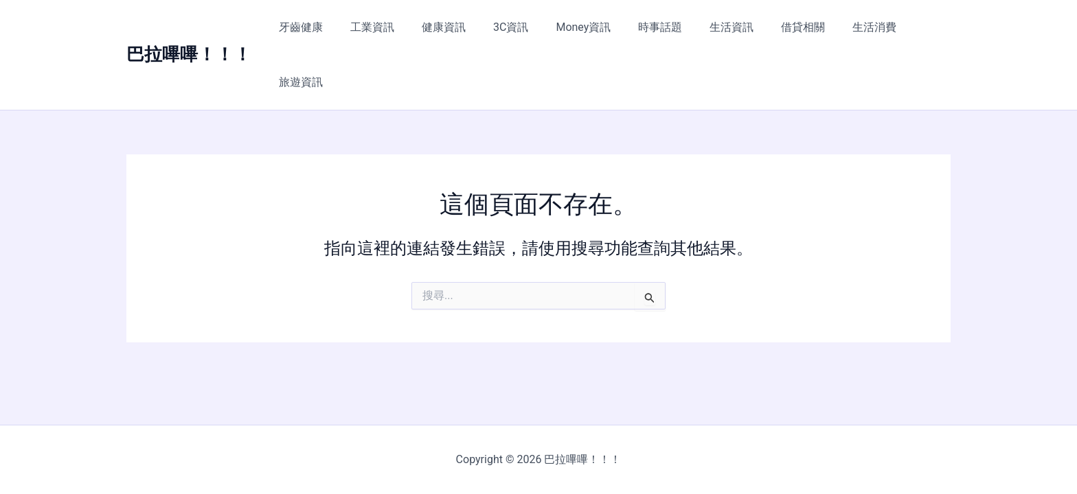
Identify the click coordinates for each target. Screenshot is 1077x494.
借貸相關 (786, 27)
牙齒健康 (322, 27)
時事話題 (654, 27)
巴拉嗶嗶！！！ (188, 26)
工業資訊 (388, 27)
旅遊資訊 (918, 27)
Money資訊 (582, 27)
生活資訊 (720, 27)
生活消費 (852, 27)
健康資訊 (454, 27)
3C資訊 (515, 27)
